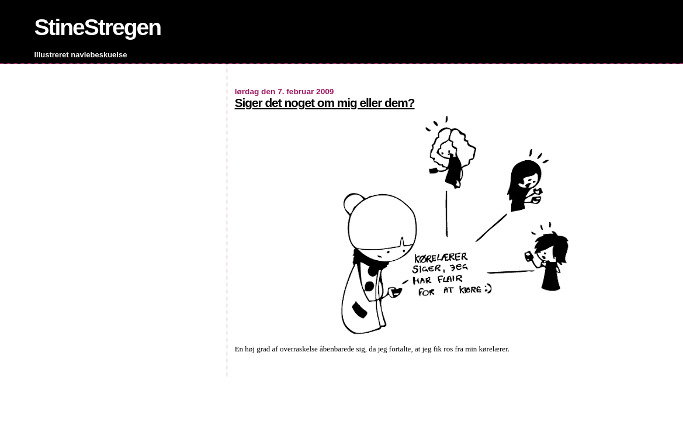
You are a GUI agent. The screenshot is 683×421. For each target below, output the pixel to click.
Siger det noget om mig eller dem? (325, 102)
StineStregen (97, 27)
